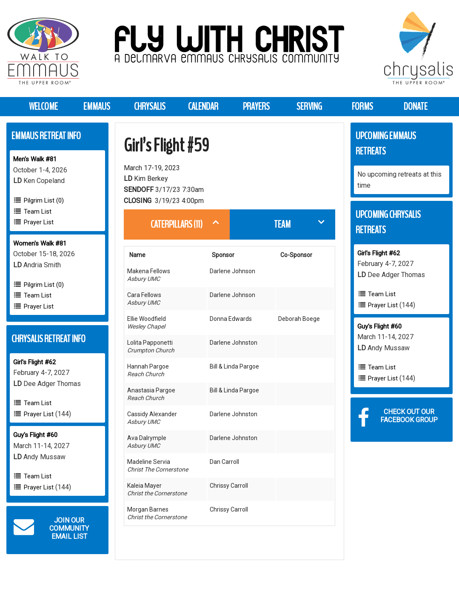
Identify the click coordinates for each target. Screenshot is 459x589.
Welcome (43, 106)
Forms (362, 106)
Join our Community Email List (51, 528)
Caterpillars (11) (176, 224)
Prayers (256, 106)
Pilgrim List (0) (44, 200)
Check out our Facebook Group (398, 418)
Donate (416, 106)
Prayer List (39, 222)
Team (282, 224)
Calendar (203, 106)
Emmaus (96, 106)
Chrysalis (149, 106)
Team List (37, 211)
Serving (309, 106)
